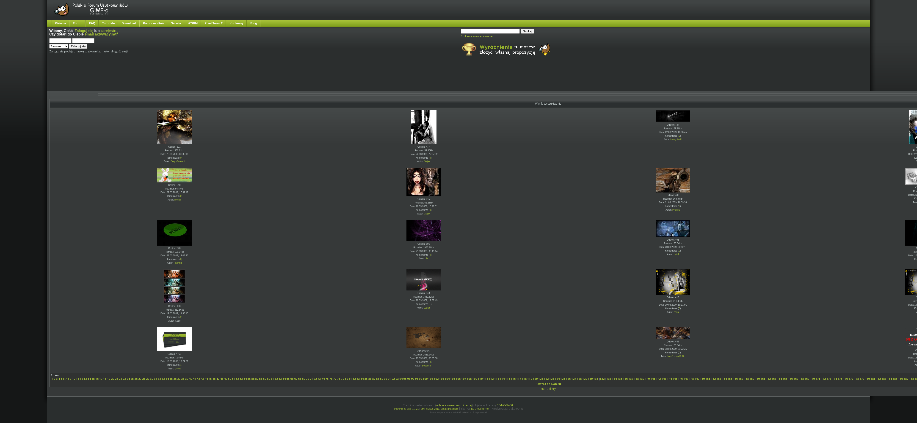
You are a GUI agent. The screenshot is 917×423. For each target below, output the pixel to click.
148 (691, 379)
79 (342, 379)
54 (245, 379)
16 (97, 379)
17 (100, 379)
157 (740, 379)
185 (894, 379)
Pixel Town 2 (213, 23)
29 (147, 379)
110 (480, 379)
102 (436, 379)
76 (330, 379)
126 (568, 379)
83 (358, 379)
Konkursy (236, 23)
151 (707, 379)
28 (143, 379)
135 (619, 379)
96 (408, 379)
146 (680, 379)
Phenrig (676, 210)
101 (430, 379)
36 (175, 379)
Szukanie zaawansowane (477, 36)
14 (89, 379)
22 (120, 379)
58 (260, 379)
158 (746, 379)
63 (280, 379)
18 (104, 379)
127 (573, 379)
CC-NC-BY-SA (505, 405)
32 (159, 379)
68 (299, 379)
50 (229, 379)
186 (900, 379)
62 (276, 379)
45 (210, 379)
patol (676, 254)
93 (397, 379)
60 (268, 379)
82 (354, 379)
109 (474, 379)
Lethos (427, 307)
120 (535, 379)
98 (416, 379)
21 (116, 379)
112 (491, 379)
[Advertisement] (135, 77)
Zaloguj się (84, 31)
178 (856, 379)
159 (751, 379)
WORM (193, 23)
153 (718, 379)
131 (595, 379)
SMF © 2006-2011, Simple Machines (439, 409)
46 (213, 379)
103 (441, 379)
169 (806, 379)
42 (198, 379)
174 (834, 379)
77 (334, 379)
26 (136, 379)
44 (206, 379)
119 (529, 379)
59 (264, 379)
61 (272, 379)
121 (540, 379)
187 (905, 379)
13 (85, 379)
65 (288, 379)
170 (812, 379)
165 (784, 379)
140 (647, 379)
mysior (177, 199)
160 (757, 379)
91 (389, 379)
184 (889, 379)
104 (447, 379)
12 (81, 379)
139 (641, 379)
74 (323, 379)
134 (614, 379)
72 (315, 379)
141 (652, 379)
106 (458, 379)
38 (182, 379)
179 (861, 379)
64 (284, 379)
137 (630, 379)
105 (452, 379)
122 (546, 379)
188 (911, 379)
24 (128, 379)
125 (562, 379)
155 (729, 379)
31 (155, 379)
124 (557, 379)
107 (463, 379)
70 (307, 379)
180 (867, 379)
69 (303, 379)
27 (139, 379)
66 (291, 379)
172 (823, 379)
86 (369, 379)
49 (225, 379)
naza (676, 312)
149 (696, 379)
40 (190, 379)
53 (241, 379)
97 (412, 379)
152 (713, 379)
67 (295, 379)
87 (373, 379)
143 (663, 379)
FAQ (92, 23)
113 (496, 379)
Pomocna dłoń (153, 23)
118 (524, 379)
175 (839, 379)
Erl (426, 258)
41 (194, 379)
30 (151, 379)
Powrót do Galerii (548, 384)
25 (132, 379)
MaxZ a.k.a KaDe (676, 356)
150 (702, 379)
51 (233, 379)
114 (502, 379)
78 (338, 379)
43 (202, 379)
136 (625, 379)
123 (551, 379)
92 (393, 379)
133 (608, 379)
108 (469, 379)
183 (883, 379)
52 (237, 379)
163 (773, 379)
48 (221, 379)
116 (513, 379)
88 (377, 379)
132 (602, 379)
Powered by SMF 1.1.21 (406, 409)
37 (178, 379)
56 (252, 379)
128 (579, 379)
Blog (253, 23)
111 (485, 379)
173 (828, 379)
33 (163, 379)
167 (795, 379)
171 (817, 379)
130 (590, 379)
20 (112, 379)
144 (669, 379)
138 (636, 379)
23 (124, 379)
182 (878, 379)
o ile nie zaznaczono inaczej (454, 405)
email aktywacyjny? (101, 34)
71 (311, 379)
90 (385, 379)
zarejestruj (110, 31)
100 (425, 379)
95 (404, 379)
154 (724, 379)
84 (362, 379)
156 (735, 379)
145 (674, 379)
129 (584, 379)
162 (768, 379)
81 (350, 379)
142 (658, 379)
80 (346, 379)
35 (171, 379)
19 (108, 379)
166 (790, 379)
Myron (177, 368)
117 (518, 379)
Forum (77, 23)
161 (762, 379)
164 (779, 379)
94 (401, 379)
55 (249, 379)
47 (217, 379)
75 (327, 379)
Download (129, 23)
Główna (60, 23)
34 (167, 379)
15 (93, 379)
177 (850, 379)
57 (256, 379)
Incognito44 (676, 139)
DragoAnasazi (178, 161)
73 (319, 379)
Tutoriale (108, 23)
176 (845, 379)
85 (365, 379)
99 (420, 379)
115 (507, 379)
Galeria (176, 23)
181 (872, 379)
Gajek (427, 161)
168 (801, 379)
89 (381, 379)
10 (73, 379)
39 (186, 379)
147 (685, 379)
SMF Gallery (548, 389)
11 (77, 379)
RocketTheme (480, 409)
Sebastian (427, 365)
